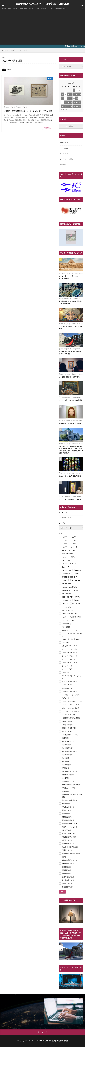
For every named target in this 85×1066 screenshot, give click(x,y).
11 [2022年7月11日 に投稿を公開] (63, 98)
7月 (20, 50)
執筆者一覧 (64, 166)
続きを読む (47, 132)
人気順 (9, 69)
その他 (34, 8)
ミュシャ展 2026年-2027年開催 (70, 482)
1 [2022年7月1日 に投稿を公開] (73, 90)
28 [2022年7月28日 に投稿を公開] (71, 106)
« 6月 (63, 109)
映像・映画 (26, 8)
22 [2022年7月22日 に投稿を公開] (74, 102)
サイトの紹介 (64, 149)
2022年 (13, 50)
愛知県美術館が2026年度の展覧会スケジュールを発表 (71, 304)
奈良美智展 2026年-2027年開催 (70, 428)
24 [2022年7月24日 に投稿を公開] (79, 102)
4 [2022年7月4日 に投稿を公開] (62, 94)
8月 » (66, 109)
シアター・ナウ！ (68, 8)
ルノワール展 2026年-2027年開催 (70, 404)
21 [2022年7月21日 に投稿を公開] (71, 102)
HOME (4, 8)
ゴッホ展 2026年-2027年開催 (70, 380)
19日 (25, 50)
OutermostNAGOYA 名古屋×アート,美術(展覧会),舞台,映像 (42, 4)
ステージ (17, 8)
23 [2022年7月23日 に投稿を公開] (77, 102)
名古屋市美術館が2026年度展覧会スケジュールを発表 (71, 355)
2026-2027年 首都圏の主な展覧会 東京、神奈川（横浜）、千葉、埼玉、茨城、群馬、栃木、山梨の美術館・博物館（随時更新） (70, 455)
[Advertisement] (42, 26)
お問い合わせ (64, 143)
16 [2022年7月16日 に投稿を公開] (77, 98)
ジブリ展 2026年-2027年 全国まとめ (70, 330)
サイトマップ (64, 154)
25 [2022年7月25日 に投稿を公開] (63, 106)
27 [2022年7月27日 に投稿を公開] (68, 106)
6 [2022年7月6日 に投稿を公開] (68, 94)
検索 (62, 897)
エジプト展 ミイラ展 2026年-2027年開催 (69, 279)
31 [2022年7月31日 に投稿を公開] (79, 106)
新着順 (4, 69)
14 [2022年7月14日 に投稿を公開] (71, 98)
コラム (57, 8)
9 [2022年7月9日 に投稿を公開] (76, 94)
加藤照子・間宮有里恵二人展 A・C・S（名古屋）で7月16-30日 (27, 112)
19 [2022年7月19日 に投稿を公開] (65, 102)
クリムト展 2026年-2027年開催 (70, 505)
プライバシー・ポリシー (68, 160)
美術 (10, 8)
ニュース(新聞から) (46, 8)
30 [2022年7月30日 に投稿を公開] (77, 106)
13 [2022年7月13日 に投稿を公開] (68, 98)
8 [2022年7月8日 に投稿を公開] (73, 94)
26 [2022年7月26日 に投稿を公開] (65, 106)
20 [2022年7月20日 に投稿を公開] (68, 102)
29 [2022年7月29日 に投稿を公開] (74, 106)
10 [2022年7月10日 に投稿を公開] (79, 94)
